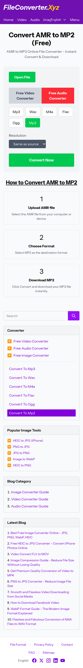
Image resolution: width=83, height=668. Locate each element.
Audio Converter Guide (29, 506)
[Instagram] (48, 660)
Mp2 (32, 123)
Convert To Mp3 (22, 369)
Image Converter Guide (30, 492)
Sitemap (48, 653)
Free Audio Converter (27, 348)
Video (22, 19)
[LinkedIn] (55, 660)
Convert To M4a (22, 386)
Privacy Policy (44, 645)
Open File (22, 77)
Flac (65, 112)
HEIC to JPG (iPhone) (25, 440)
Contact (67, 645)
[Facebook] (34, 660)
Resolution (17, 135)
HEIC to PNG (19, 465)
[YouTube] (62, 660)
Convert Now (41, 160)
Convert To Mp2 (22, 413)
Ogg (16, 123)
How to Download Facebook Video (35, 603)
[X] (41, 660)
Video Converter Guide (29, 499)
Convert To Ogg (22, 404)
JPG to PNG (18, 453)
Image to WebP (21, 459)
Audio (35, 19)
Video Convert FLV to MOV (30, 554)
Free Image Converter (28, 355)
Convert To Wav (22, 377)
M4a (49, 112)
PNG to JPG (18, 447)
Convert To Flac (22, 395)
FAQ (32, 653)
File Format (18, 645)
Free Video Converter (27, 341)
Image (48, 19)
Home (9, 19)
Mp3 (16, 112)
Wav (33, 112)
